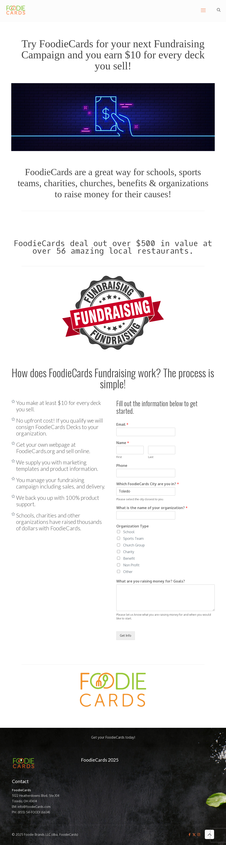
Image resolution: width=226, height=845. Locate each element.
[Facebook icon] (189, 834)
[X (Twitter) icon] (194, 834)
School (128, 532)
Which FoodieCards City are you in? (147, 484)
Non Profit (131, 565)
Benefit (129, 558)
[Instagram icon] (198, 834)
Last (150, 457)
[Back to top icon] (209, 834)
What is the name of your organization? (152, 508)
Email (122, 424)
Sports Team (133, 538)
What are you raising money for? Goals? (150, 581)
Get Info (125, 635)
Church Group (134, 545)
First (119, 457)
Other (127, 571)
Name (122, 443)
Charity (128, 552)
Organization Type (132, 526)
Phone (121, 465)
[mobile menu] (203, 10)
